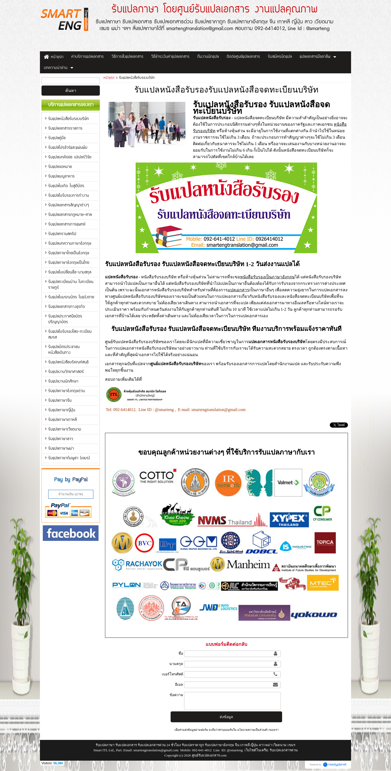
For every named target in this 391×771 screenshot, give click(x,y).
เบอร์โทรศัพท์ (172, 674)
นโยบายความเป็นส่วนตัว (252, 729)
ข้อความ (176, 695)
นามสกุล (176, 664)
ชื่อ (180, 653)
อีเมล (179, 684)
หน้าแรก (108, 78)
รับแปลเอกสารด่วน (284, 750)
